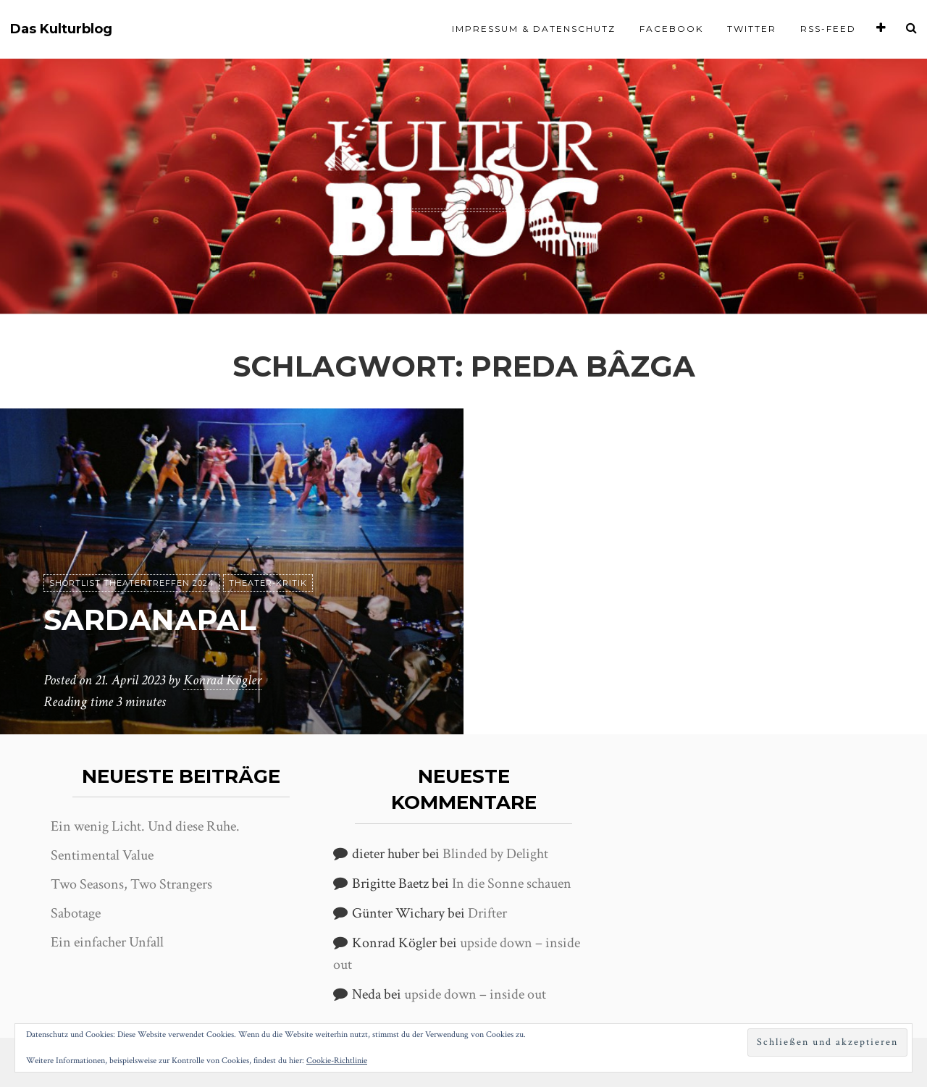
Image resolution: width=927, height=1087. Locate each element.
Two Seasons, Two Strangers (131, 884)
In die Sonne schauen (511, 883)
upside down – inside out (475, 994)
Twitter (751, 28)
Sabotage (76, 913)
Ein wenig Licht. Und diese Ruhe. (145, 826)
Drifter (487, 913)
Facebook (671, 28)
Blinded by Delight (495, 853)
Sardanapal (149, 619)
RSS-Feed (828, 28)
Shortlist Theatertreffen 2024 (131, 583)
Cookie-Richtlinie (336, 1060)
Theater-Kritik (268, 583)
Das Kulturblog (61, 29)
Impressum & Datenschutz (534, 28)
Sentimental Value (102, 855)
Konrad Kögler (222, 680)
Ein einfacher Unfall (107, 942)
